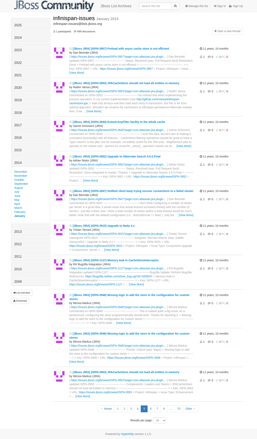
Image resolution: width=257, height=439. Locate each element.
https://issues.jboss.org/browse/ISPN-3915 (95, 245)
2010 (18, 269)
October (19, 179)
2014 (18, 163)
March (18, 207)
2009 (18, 282)
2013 (18, 232)
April (17, 203)
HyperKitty (127, 434)
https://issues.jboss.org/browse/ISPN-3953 (105, 392)
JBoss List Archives (73, 6)
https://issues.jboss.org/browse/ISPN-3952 (160, 176)
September (21, 183)
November (20, 175)
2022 (18, 63)
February (19, 211)
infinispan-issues (74, 18)
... (171, 408)
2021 (18, 75)
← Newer (106, 408)
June (17, 195)
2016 (18, 138)
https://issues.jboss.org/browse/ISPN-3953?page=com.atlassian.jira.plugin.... (118, 91)
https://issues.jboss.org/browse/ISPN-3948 (133, 357)
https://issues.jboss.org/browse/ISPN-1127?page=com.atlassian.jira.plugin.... (118, 268)
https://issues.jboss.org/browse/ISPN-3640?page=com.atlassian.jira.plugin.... (118, 130)
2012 (18, 244)
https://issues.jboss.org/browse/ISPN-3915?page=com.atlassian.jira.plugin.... (118, 233)
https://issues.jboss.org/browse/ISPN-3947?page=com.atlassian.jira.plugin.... (118, 199)
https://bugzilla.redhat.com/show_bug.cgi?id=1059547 (118, 276)
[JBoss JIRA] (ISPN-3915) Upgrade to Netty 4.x (102, 225)
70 (178, 408)
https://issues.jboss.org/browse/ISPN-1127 (95, 284)
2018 (18, 113)
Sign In (220, 6)
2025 (18, 25)
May (16, 199)
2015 (18, 150)
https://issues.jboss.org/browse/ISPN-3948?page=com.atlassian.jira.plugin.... (118, 307)
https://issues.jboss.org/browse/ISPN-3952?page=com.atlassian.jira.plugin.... (118, 164)
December (20, 171)
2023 (18, 50)
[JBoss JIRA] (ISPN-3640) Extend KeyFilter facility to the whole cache (117, 122)
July (16, 191)
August (18, 187)
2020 (18, 88)
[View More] (76, 72)
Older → (190, 408)
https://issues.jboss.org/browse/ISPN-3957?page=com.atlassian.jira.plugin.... (118, 56)
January (19, 215)
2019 (18, 100)
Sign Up (236, 6)
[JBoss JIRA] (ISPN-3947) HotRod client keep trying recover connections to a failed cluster (131, 191)
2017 (18, 125)
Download (20, 300)
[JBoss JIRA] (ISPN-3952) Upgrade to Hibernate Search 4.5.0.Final (114, 156)
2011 (18, 256)
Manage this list (196, 6)
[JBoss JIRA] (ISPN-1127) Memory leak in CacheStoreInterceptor (114, 260)
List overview (21, 292)
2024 (18, 38)
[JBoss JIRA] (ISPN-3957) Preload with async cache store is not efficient (119, 48)
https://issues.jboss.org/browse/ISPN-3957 (126, 68)
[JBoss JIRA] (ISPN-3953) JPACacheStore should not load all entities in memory (124, 83)
